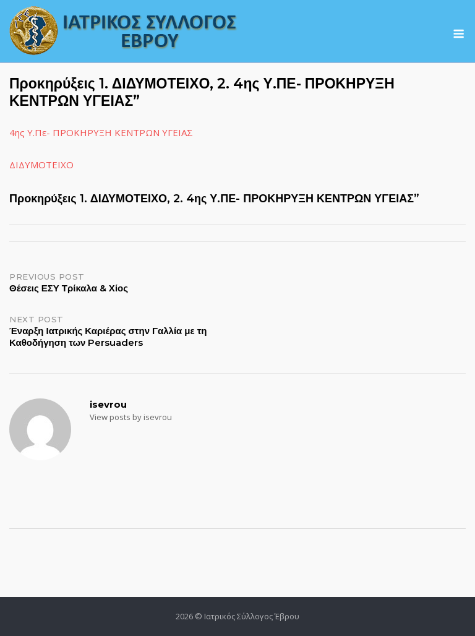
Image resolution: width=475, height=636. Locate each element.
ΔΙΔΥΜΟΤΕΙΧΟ (41, 164)
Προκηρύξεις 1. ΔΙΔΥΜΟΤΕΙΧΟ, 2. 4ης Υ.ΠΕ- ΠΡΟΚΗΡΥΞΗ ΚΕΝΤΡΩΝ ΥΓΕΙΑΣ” (214, 198)
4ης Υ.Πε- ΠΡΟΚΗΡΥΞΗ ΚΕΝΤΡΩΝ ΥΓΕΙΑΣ (101, 132)
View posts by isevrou (131, 417)
